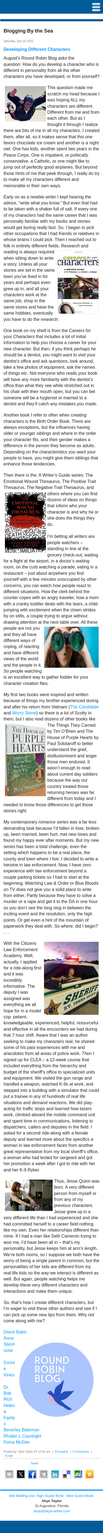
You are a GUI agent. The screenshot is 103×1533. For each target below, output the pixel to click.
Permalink (61, 1451)
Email (9, 1455)
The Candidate (84, 707)
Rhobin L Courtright (22, 1436)
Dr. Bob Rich (8, 1393)
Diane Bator (15, 1332)
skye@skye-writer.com (52, 1511)
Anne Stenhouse (9, 1344)
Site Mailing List (21, 1496)
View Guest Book (80, 1496)
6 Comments (81, 1451)
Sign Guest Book (50, 1496)
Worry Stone (24, 713)
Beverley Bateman (21, 1430)
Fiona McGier (17, 1442)
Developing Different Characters (37, 49)
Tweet (34, 1463)
